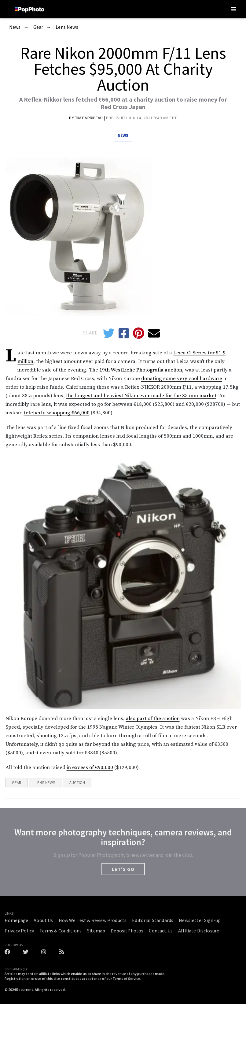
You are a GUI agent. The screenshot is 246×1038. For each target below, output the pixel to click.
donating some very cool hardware (181, 378)
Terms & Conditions (60, 931)
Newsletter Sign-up (200, 920)
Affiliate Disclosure (198, 931)
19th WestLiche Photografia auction (140, 370)
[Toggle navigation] (234, 9)
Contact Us (161, 931)
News (15, 27)
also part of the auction (153, 718)
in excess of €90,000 (90, 767)
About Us (43, 920)
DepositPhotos (127, 931)
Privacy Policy (19, 931)
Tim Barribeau (89, 118)
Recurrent (24, 989)
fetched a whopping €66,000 (57, 412)
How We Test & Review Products (93, 920)
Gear (38, 27)
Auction (77, 782)
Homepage (16, 920)
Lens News (67, 27)
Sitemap (96, 931)
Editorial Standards (152, 920)
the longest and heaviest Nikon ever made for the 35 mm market (141, 395)
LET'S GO (123, 869)
